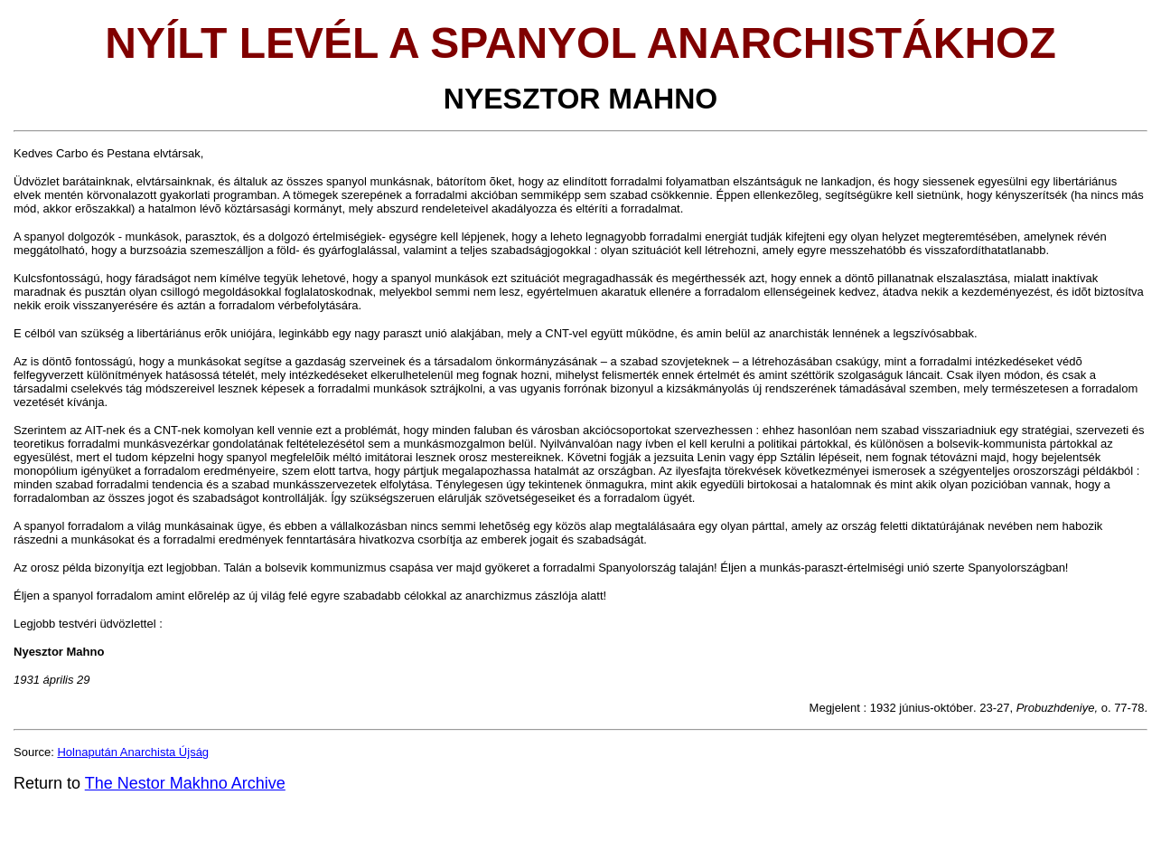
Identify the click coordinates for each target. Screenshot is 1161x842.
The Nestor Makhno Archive (185, 783)
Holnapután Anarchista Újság (133, 752)
